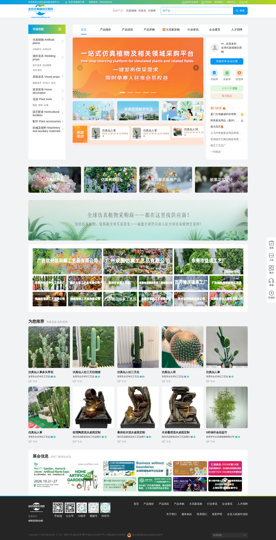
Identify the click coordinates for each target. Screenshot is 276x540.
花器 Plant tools (42, 99)
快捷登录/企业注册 (227, 61)
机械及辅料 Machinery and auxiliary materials (46, 129)
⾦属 (46, 105)
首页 (84, 29)
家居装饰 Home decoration (42, 91)
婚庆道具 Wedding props (44, 57)
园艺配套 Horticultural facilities (46, 113)
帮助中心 (231, 2)
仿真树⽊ (37, 49)
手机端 (206, 2)
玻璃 (40, 105)
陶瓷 (35, 105)
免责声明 (217, 514)
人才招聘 (236, 29)
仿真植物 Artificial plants (43, 41)
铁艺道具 (37, 65)
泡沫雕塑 (47, 65)
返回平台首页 (190, 2)
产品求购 (149, 29)
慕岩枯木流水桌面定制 (131, 432)
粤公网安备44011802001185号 (145, 535)
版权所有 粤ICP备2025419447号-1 (90, 535)
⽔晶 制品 (37, 70)
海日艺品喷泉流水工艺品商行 (90, 437)
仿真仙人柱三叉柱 (128, 372)
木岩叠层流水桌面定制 (175, 432)
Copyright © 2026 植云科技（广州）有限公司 (50, 535)
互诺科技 (121, 535)
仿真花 (142, 10)
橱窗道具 (37, 83)
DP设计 (46, 83)
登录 (71, 2)
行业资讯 (193, 29)
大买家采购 (171, 29)
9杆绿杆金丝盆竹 (216, 432)
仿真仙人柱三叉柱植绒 (86, 372)
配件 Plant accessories (47, 121)
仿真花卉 (47, 49)
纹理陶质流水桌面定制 (86, 432)
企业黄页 (214, 29)
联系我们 (219, 2)
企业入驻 (243, 2)
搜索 (240, 10)
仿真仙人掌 (213, 372)
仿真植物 (131, 10)
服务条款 (187, 514)
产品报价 (105, 29)
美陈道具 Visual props (46, 76)
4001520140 (106, 2)
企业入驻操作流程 (237, 514)
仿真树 (152, 10)
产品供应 (127, 29)
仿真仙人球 (169, 372)
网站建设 (111, 535)
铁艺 (53, 83)
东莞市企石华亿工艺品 (42, 376)
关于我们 (171, 514)
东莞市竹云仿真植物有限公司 (223, 437)
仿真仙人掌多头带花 (40, 372)
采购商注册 (78, 2)
